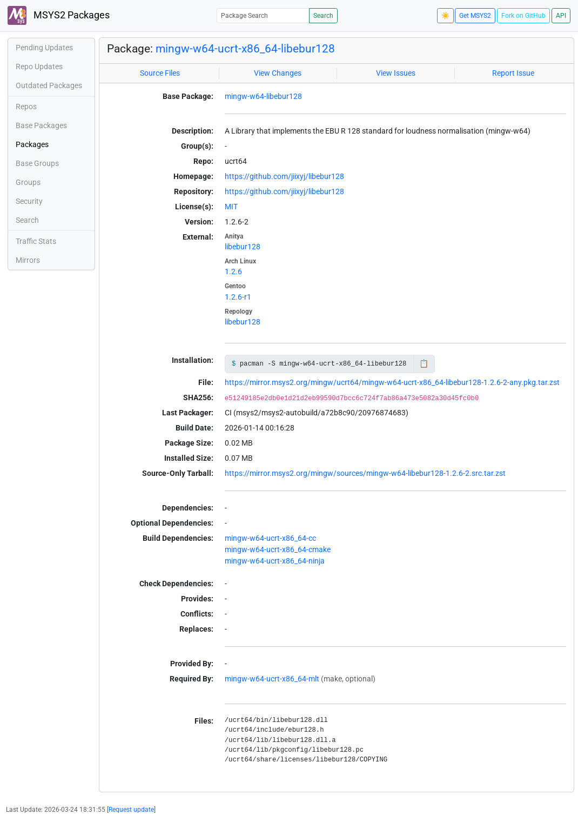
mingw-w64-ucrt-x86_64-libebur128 (245, 48)
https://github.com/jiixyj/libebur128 (284, 176)
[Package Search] (263, 15)
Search (323, 15)
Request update (131, 809)
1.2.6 (233, 271)
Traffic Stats (36, 241)
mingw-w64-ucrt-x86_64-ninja (275, 560)
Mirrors (28, 260)
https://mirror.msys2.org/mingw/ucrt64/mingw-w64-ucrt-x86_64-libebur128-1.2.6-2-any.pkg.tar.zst (392, 382)
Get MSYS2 (475, 15)
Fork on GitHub (523, 15)
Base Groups (37, 163)
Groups (28, 182)
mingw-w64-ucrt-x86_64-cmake (278, 549)
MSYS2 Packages (59, 15)
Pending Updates (44, 47)
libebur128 (242, 246)
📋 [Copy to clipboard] (423, 363)
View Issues (395, 73)
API (561, 15)
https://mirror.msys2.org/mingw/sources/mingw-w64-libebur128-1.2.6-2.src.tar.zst (365, 473)
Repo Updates (39, 66)
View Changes (277, 73)
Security (29, 201)
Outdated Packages (49, 85)
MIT (231, 206)
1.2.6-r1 (238, 297)
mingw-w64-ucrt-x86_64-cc (270, 538)
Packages (32, 144)
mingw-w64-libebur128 (263, 96)
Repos (26, 106)
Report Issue (513, 73)
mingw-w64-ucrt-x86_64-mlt (272, 678)
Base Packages (41, 125)
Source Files (160, 73)
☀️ (445, 15)
